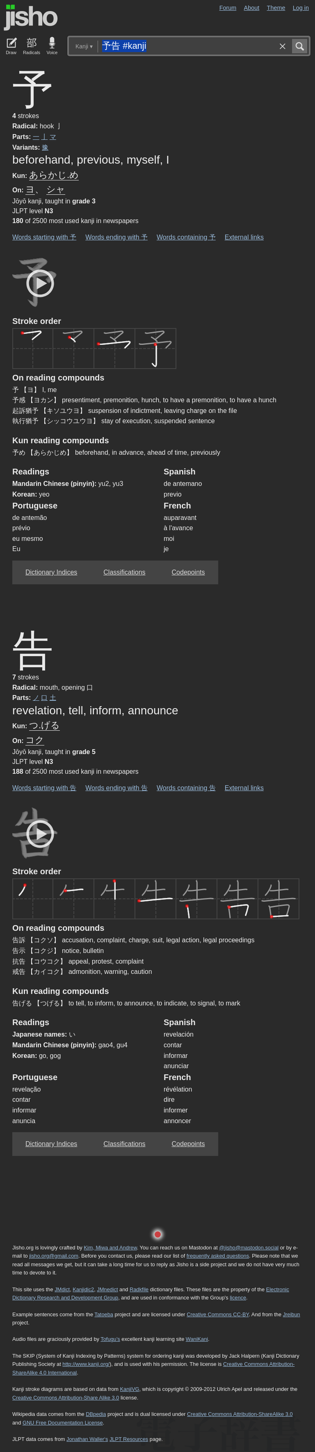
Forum (228, 8)
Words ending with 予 (116, 237)
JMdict (62, 1289)
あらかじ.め (54, 175)
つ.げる (44, 725)
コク (34, 740)
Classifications (124, 572)
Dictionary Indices (51, 572)
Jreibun (291, 1314)
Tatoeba (103, 1314)
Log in (301, 8)
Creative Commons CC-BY (218, 1314)
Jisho (31, 18)
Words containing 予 (186, 237)
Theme (276, 8)
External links (244, 237)
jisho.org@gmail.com (53, 1256)
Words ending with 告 (116, 787)
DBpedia (96, 1414)
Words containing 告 (186, 787)
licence (238, 1298)
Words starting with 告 (44, 787)
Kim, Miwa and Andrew (110, 1248)
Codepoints (188, 572)
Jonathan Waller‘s (87, 1439)
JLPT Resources (129, 1439)
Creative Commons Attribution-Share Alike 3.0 (65, 1398)
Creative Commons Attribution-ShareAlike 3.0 (239, 1414)
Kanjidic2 (83, 1289)
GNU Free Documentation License (63, 1423)
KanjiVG (129, 1389)
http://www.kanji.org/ (86, 1364)
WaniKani (197, 1339)
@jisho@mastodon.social (248, 1248)
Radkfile (139, 1289)
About (252, 8)
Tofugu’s (110, 1339)
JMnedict (107, 1289)
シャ (55, 189)
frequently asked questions (218, 1256)
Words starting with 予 (44, 237)
